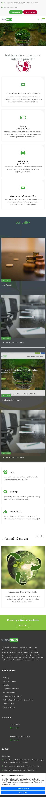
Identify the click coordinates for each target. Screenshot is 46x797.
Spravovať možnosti (23, 789)
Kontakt (6, 685)
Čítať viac (23, 625)
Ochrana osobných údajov (12, 696)
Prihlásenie (16, 12)
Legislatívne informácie (11, 689)
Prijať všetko (23, 792)
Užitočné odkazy (9, 707)
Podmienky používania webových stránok (18, 700)
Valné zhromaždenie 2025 (20, 736)
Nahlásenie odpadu (10, 692)
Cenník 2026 (14, 724)
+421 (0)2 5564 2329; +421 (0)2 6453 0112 (21, 770)
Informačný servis (9, 681)
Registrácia (30, 12)
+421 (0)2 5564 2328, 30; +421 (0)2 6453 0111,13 (22, 3)
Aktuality (23, 222)
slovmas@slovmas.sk (11, 7)
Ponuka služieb (8, 704)
